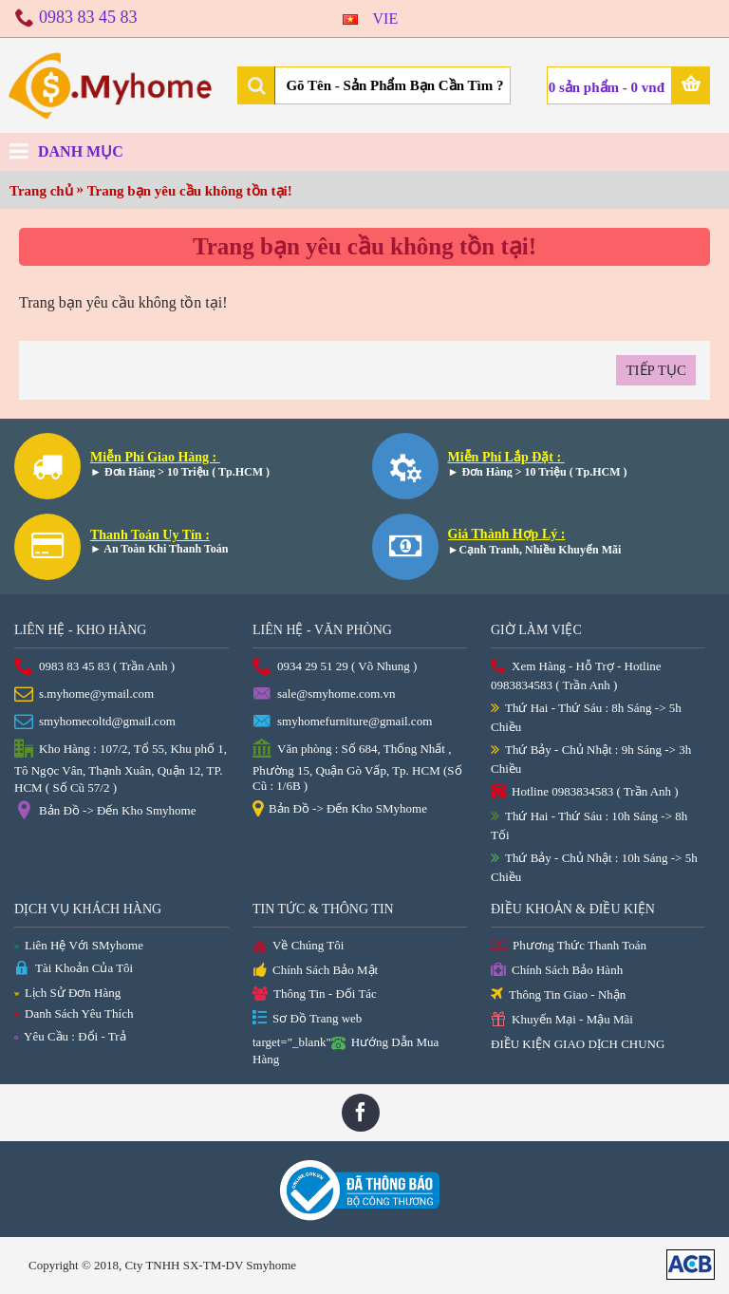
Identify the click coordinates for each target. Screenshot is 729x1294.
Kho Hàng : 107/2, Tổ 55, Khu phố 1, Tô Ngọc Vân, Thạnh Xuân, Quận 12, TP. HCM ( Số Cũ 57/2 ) (120, 767)
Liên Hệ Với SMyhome (78, 945)
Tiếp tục (656, 370)
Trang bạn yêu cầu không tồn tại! (189, 190)
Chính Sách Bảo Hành (557, 971)
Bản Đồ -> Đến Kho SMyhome (339, 809)
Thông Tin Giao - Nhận (558, 995)
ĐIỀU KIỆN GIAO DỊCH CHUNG (577, 1044)
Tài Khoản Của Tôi (73, 969)
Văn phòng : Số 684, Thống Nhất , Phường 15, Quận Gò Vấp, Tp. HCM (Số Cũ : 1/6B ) (357, 766)
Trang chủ (41, 190)
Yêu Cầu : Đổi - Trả (70, 1036)
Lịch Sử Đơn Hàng (67, 992)
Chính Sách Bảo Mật (315, 971)
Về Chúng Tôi (298, 946)
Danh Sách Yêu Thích (73, 1013)
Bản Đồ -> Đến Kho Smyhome (105, 811)
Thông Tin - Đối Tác (314, 994)
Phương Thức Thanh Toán (568, 946)
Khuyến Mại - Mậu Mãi (562, 1020)
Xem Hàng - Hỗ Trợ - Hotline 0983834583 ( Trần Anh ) (576, 675)
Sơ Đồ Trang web (307, 1019)
